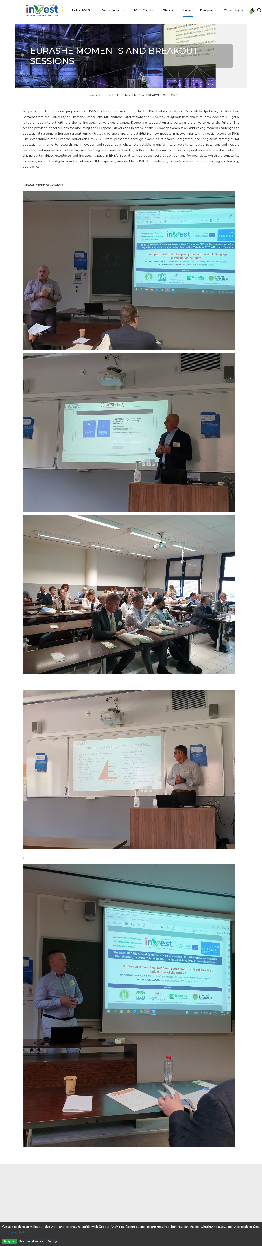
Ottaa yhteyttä (233, 10)
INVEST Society (142, 10)
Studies (168, 10)
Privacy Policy (18, 1232)
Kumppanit (207, 10)
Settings (52, 1241)
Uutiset (188, 10)
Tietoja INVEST (81, 10)
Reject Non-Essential (31, 1241)
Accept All (9, 1241)
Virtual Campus (112, 10)
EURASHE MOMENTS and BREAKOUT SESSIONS (143, 95)
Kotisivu (90, 95)
